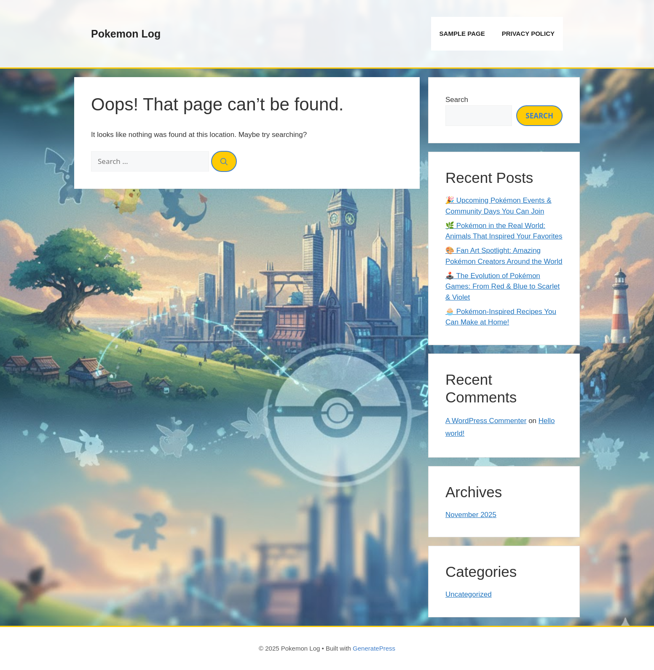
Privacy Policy (528, 33)
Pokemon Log (126, 34)
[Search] (224, 161)
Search (456, 100)
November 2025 (470, 515)
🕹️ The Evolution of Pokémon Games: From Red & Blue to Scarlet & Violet (502, 286)
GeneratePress (374, 648)
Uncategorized (468, 594)
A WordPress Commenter (485, 421)
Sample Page (462, 33)
